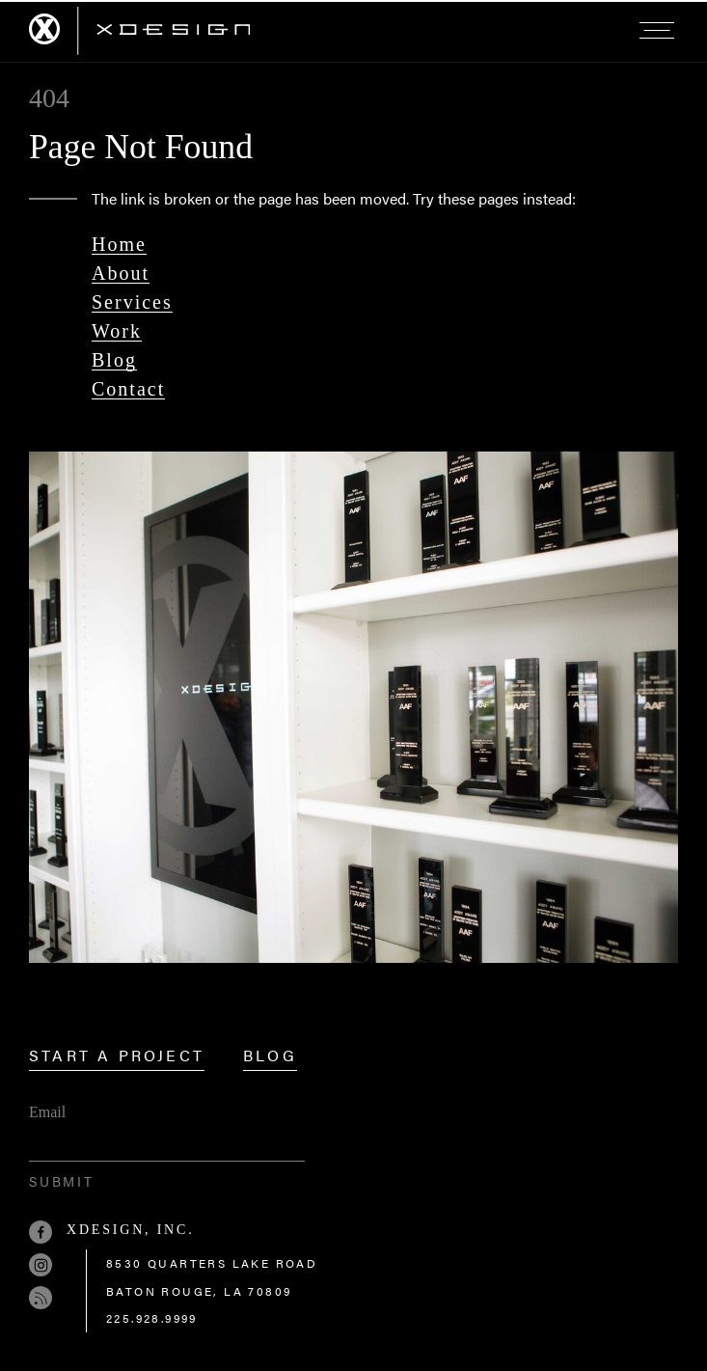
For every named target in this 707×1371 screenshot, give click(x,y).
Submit (62, 1181)
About (121, 273)
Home (119, 244)
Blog (114, 359)
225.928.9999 (152, 1318)
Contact (128, 388)
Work (117, 331)
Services (132, 302)
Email (47, 1112)
